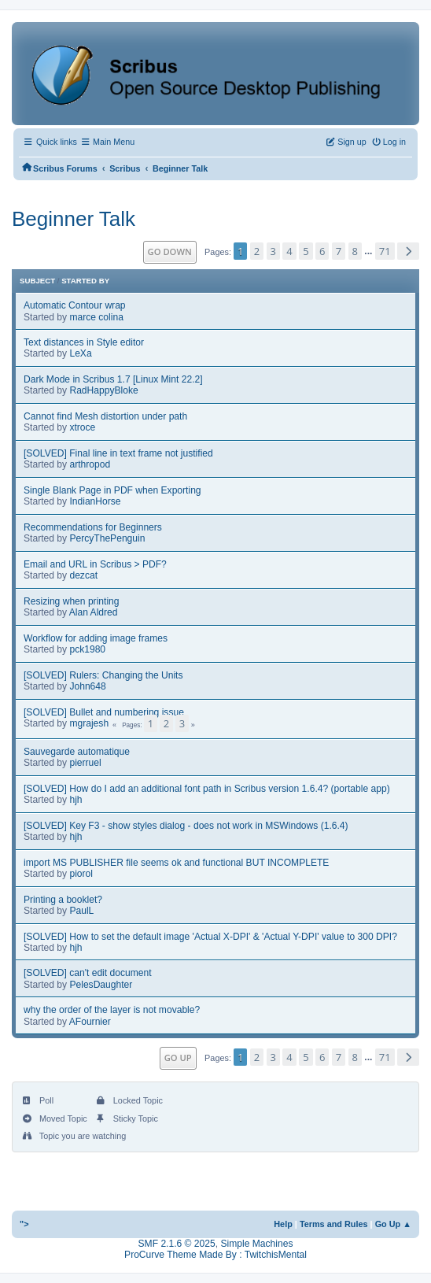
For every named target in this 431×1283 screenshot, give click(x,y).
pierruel (85, 762)
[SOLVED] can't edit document (88, 972)
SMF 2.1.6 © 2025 (177, 1243)
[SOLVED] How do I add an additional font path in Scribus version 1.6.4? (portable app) (207, 788)
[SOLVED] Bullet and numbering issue (104, 712)
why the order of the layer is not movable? (112, 1009)
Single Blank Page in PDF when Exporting (112, 490)
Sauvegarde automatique (77, 751)
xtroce (82, 427)
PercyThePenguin (107, 538)
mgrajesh (89, 723)
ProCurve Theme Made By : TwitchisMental (215, 1254)
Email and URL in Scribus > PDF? (95, 564)
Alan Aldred (93, 612)
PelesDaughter (100, 984)
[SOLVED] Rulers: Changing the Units (103, 675)
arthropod (89, 464)
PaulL (81, 910)
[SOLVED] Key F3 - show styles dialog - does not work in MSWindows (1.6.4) (186, 825)
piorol (81, 873)
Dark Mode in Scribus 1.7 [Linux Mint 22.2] (113, 379)
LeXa (80, 353)
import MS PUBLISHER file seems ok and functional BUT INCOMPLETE (176, 862)
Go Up (178, 1057)
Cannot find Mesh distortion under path (105, 416)
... (369, 251)
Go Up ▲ (393, 1224)
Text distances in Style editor (84, 342)
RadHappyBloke (103, 390)
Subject (37, 280)
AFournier (90, 1021)
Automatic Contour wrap (75, 305)
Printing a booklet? (63, 899)
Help (283, 1224)
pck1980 (87, 649)
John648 (87, 686)
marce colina (96, 317)
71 (385, 251)
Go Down (170, 251)
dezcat (83, 575)
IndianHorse (94, 501)
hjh (75, 799)
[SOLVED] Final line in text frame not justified (118, 453)
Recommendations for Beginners (93, 527)
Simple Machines (256, 1243)
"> (24, 1224)
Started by (85, 280)
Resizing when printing (72, 601)
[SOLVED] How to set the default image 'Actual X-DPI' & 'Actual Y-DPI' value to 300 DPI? (210, 936)
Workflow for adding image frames (96, 638)
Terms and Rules (334, 1224)
